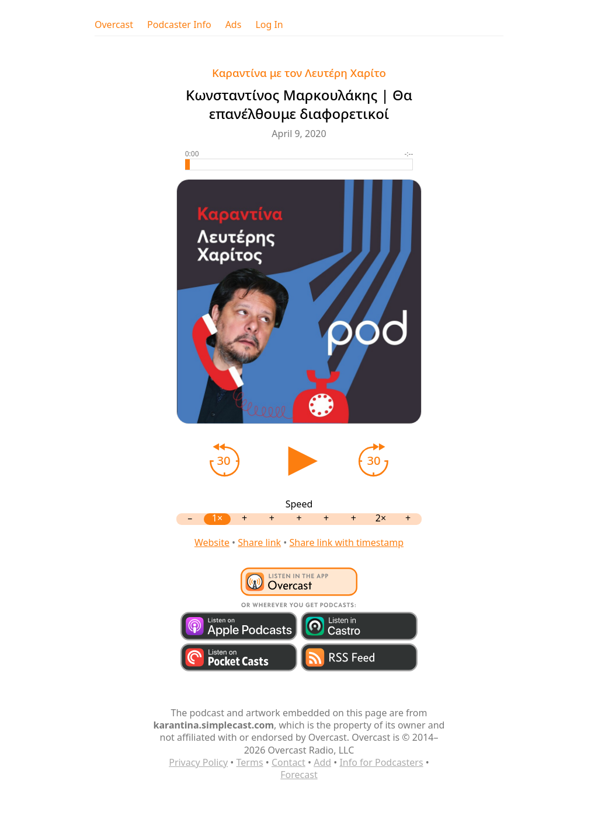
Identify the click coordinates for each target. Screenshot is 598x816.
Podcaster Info (179, 25)
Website (212, 542)
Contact (288, 762)
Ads (233, 25)
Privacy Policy (198, 762)
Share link (259, 542)
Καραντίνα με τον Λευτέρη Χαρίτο (299, 72)
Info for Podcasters (381, 762)
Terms (250, 762)
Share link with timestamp (346, 542)
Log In (269, 25)
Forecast (298, 774)
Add (322, 762)
